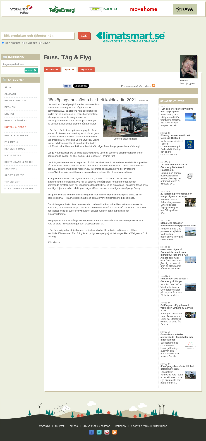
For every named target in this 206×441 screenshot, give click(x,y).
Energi (9, 114)
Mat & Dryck (13, 155)
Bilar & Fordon (15, 100)
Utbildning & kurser (19, 188)
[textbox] (37, 35)
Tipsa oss (86, 69)
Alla (7, 87)
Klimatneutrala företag (96, 426)
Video (45, 43)
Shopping (11, 168)
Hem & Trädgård (15, 120)
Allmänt (10, 94)
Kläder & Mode (14, 149)
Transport (12, 182)
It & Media (11, 142)
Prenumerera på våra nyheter (138, 86)
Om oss (74, 426)
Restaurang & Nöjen (18, 162)
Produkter (11, 43)
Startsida (44, 426)
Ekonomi (10, 107)
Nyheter (30, 43)
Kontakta (120, 426)
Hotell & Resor (15, 127)
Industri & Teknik (16, 135)
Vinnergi (56, 242)
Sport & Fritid (14, 175)
